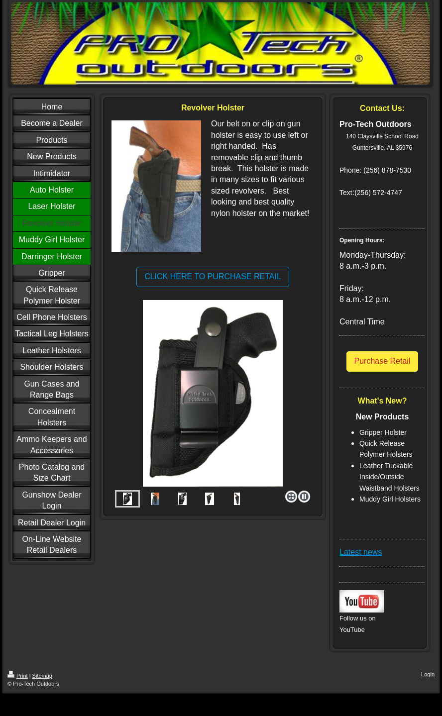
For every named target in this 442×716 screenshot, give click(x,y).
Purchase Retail (382, 361)
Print (17, 676)
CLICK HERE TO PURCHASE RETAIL (212, 276)
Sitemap (42, 676)
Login (428, 674)
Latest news (360, 552)
